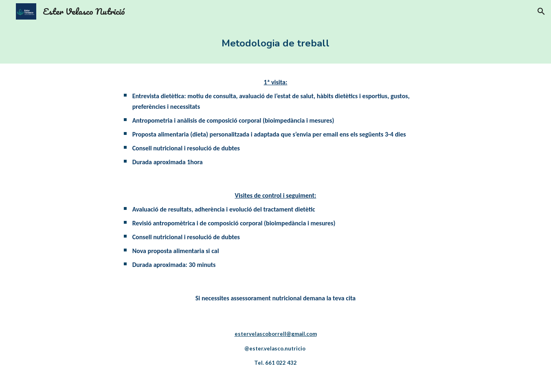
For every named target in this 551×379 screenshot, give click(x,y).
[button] (541, 11)
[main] (275, 43)
